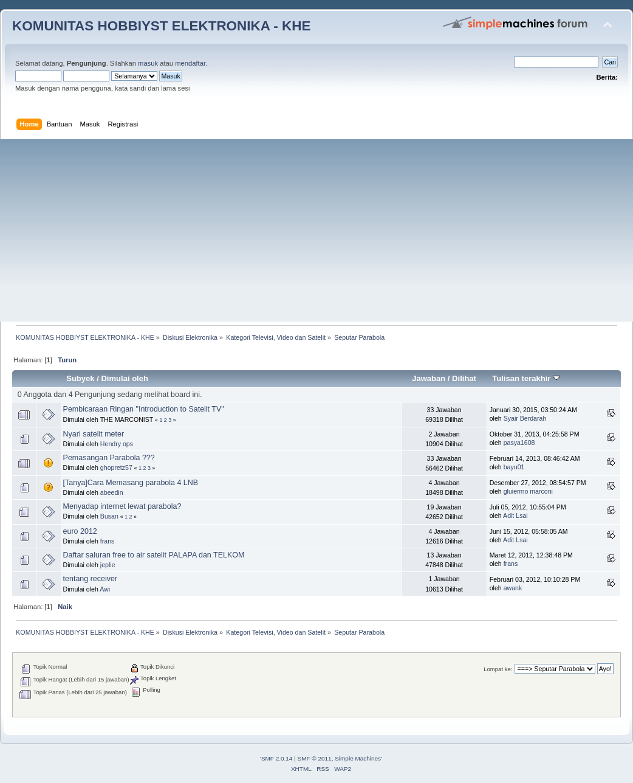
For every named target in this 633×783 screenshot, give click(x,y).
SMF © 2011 (315, 758)
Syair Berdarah (525, 418)
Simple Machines (358, 758)
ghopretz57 (116, 467)
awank (513, 588)
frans (107, 541)
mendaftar (190, 63)
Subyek (80, 378)
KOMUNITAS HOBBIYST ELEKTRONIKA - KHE (161, 25)
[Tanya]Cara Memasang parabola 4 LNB (130, 482)
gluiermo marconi (528, 491)
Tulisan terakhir (526, 378)
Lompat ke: (498, 669)
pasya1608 (519, 442)
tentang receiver (90, 578)
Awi (105, 589)
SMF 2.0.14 (277, 758)
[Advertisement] (316, 230)
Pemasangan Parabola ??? (109, 458)
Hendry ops (116, 443)
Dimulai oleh (124, 378)
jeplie (107, 564)
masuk (148, 63)
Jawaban (428, 378)
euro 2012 (80, 531)
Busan (109, 516)
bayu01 (514, 467)
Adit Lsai (515, 515)
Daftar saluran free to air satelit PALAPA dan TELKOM (154, 555)
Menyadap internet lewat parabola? (122, 506)
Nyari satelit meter (93, 434)
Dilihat (464, 378)
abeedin (111, 492)
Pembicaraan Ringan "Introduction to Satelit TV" (143, 409)
